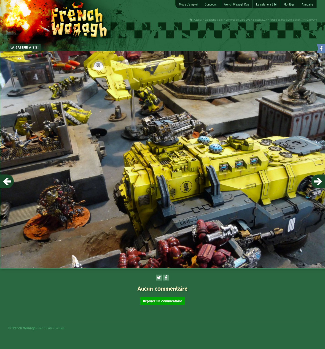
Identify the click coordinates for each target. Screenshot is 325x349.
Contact (59, 328)
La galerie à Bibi (214, 19)
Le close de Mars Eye (238, 19)
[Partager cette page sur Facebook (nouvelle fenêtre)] (166, 278)
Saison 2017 (260, 19)
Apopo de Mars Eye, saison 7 (286, 19)
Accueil (198, 19)
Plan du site (45, 328)
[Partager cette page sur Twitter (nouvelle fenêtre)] (159, 278)
